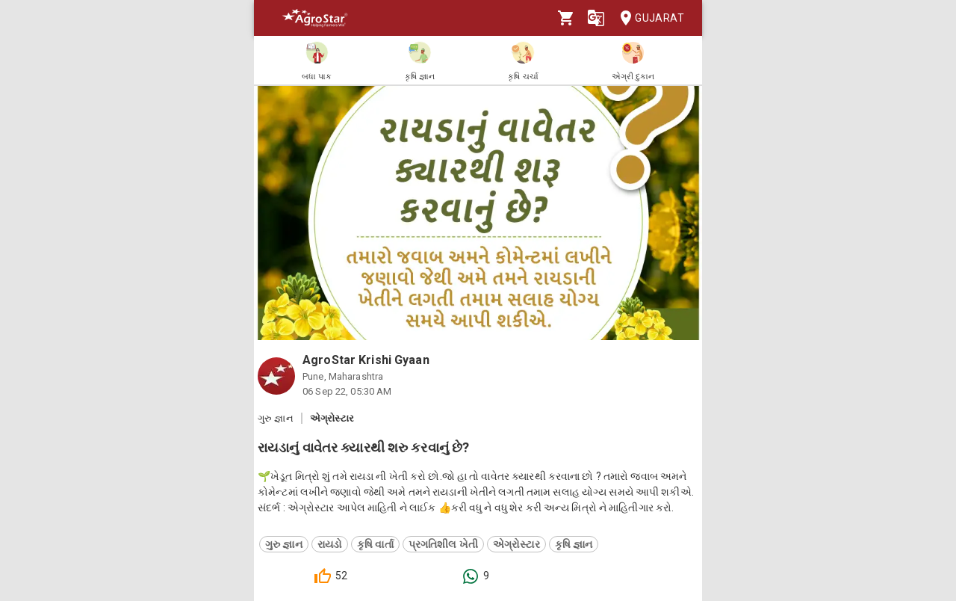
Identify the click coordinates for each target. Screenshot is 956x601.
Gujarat (647, 18)
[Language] (596, 18)
